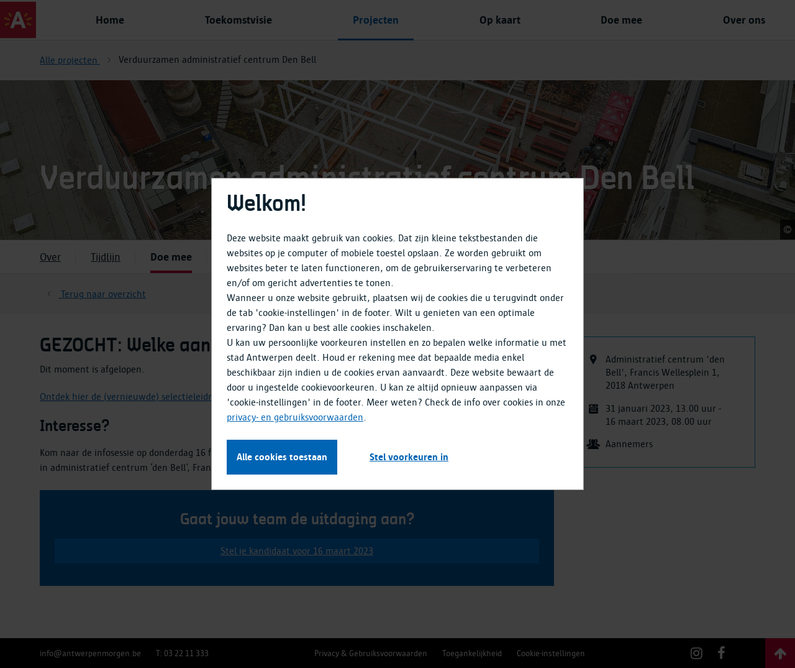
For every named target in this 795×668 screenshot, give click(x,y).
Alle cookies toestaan (282, 457)
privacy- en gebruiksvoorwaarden (295, 417)
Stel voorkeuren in (409, 457)
